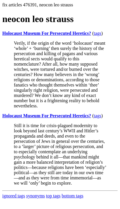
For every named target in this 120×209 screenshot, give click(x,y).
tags (97, 33)
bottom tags (72, 195)
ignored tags (13, 195)
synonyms (35, 195)
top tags (53, 195)
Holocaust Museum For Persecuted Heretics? (46, 33)
